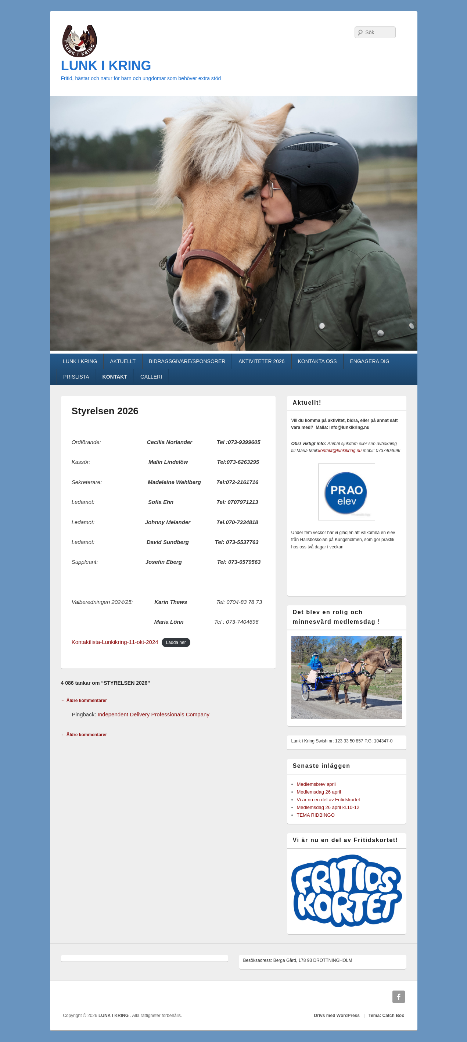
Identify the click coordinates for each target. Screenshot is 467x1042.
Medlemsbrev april (316, 784)
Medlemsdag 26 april (319, 792)
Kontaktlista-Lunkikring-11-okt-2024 (115, 642)
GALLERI (151, 377)
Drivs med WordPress (337, 1015)
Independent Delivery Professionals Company (153, 714)
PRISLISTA (76, 377)
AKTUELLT (123, 361)
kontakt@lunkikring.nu (340, 450)
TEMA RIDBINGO (316, 815)
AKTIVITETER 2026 (261, 361)
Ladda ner (176, 642)
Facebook (398, 997)
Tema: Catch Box (386, 1015)
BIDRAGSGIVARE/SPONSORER (187, 361)
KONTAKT (115, 377)
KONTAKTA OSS (317, 361)
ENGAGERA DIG (369, 361)
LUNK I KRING (106, 65)
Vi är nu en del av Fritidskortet (328, 799)
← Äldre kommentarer (84, 700)
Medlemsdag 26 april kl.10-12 (328, 807)
